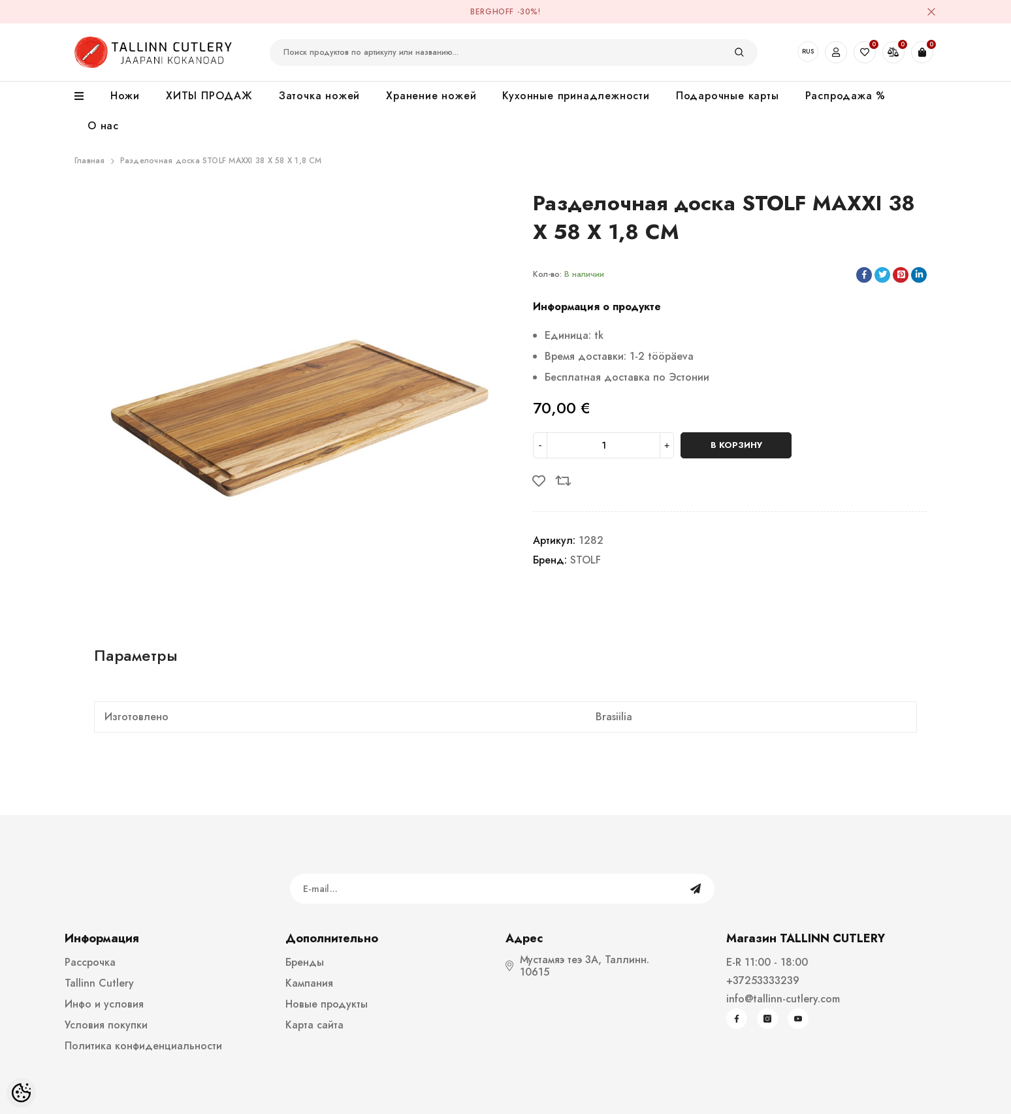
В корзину (736, 445)
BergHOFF (492, 12)
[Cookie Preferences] (21, 1092)
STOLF (585, 559)
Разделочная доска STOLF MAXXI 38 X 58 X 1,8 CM (221, 161)
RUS (808, 51)
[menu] (85, 97)
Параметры (136, 655)
